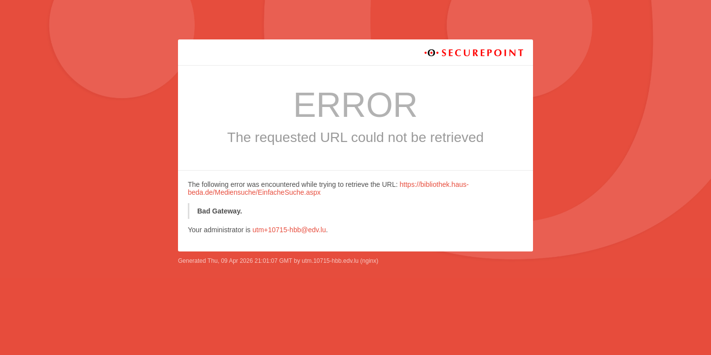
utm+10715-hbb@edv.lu (289, 230)
